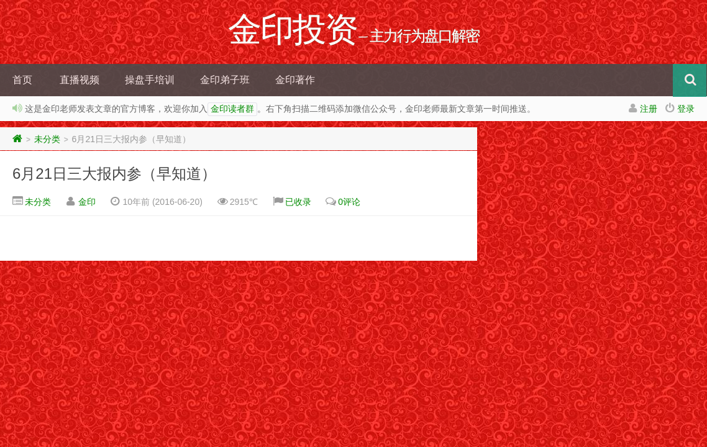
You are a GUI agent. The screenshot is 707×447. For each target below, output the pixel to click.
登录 (686, 109)
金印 (87, 202)
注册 (648, 109)
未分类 (47, 139)
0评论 (349, 202)
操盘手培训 (150, 79)
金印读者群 (232, 109)
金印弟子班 (225, 79)
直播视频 (79, 79)
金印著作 (295, 79)
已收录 (298, 202)
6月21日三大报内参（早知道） (114, 173)
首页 (22, 79)
